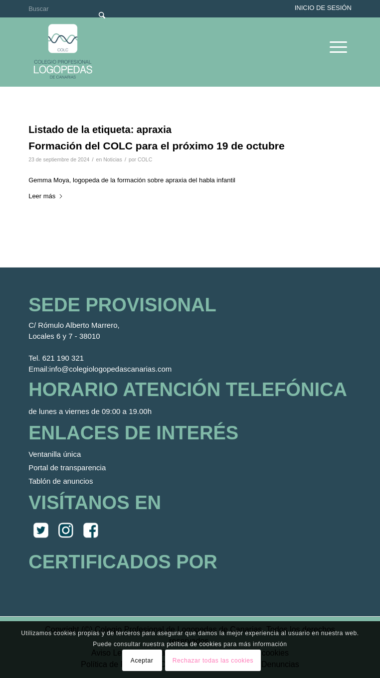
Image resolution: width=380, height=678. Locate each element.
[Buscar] (70, 8)
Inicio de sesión (323, 7)
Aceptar (142, 660)
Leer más (45, 196)
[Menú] (333, 47)
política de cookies (194, 644)
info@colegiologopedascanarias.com (110, 369)
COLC (145, 159)
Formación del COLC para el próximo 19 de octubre (156, 145)
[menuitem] (333, 47)
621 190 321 (63, 358)
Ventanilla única (54, 454)
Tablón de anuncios (60, 481)
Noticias (112, 159)
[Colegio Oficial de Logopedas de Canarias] (159, 52)
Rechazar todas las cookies (213, 660)
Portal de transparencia (67, 467)
